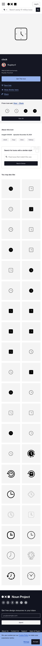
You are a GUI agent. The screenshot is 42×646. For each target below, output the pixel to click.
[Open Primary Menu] (3, 4)
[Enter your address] (21, 615)
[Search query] (21, 157)
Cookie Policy (23, 635)
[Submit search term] (38, 10)
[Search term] (22, 10)
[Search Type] (5, 10)
